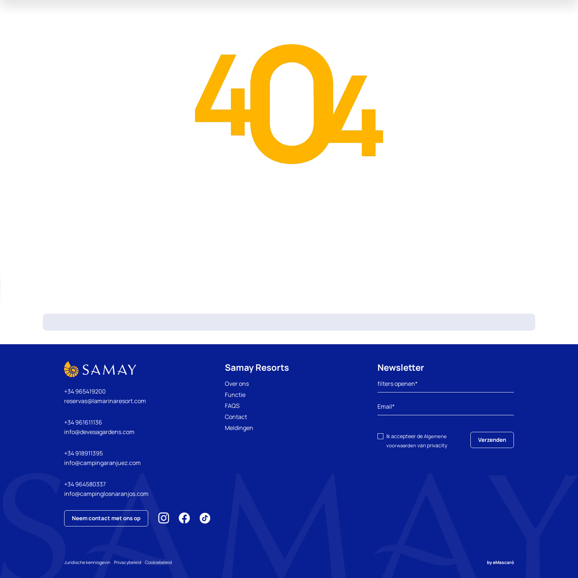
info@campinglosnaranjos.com (106, 494)
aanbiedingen (246, 26)
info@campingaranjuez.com (102, 463)
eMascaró (503, 562)
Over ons (237, 384)
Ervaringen (290, 26)
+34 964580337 (85, 484)
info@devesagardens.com (99, 432)
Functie (235, 395)
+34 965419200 (85, 391)
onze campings (196, 26)
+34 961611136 (83, 422)
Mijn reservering (534, 25)
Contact (236, 417)
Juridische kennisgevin (87, 562)
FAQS (232, 406)
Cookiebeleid (173, 562)
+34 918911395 (83, 453)
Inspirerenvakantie (341, 26)
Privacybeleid (135, 562)
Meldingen (239, 428)
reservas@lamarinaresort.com (105, 401)
